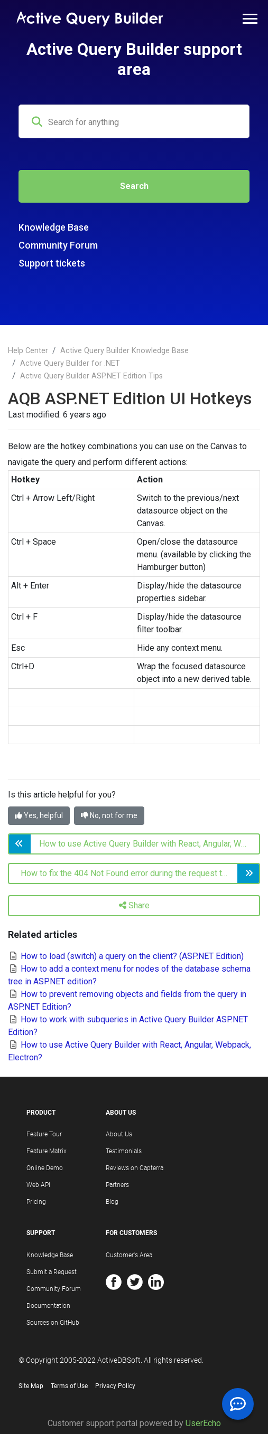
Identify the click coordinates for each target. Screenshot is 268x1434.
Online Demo (44, 1168)
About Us (119, 1134)
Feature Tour (44, 1134)
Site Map (31, 1386)
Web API (38, 1185)
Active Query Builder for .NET (70, 363)
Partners (117, 1185)
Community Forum (58, 245)
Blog (112, 1201)
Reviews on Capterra (134, 1168)
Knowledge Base (54, 227)
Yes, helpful (39, 815)
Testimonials (124, 1151)
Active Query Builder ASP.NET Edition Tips (91, 376)
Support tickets (52, 263)
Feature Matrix (46, 1151)
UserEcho (203, 1423)
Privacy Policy (115, 1386)
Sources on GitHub (52, 1322)
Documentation (48, 1305)
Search (134, 186)
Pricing (36, 1201)
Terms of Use (69, 1386)
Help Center (28, 350)
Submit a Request (51, 1272)
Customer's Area (129, 1255)
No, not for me (109, 815)
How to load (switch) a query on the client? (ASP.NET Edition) (126, 956)
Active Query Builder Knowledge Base (124, 350)
